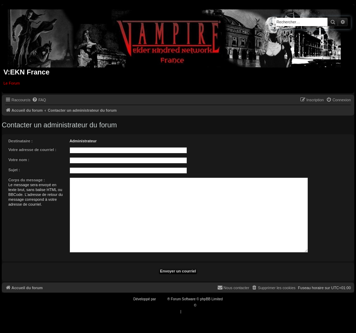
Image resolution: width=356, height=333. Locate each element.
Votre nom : (18, 160)
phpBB (162, 299)
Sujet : (14, 170)
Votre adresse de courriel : (32, 150)
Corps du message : (26, 180)
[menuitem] (39, 100)
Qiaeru (202, 305)
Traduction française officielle (170, 305)
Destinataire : (20, 141)
